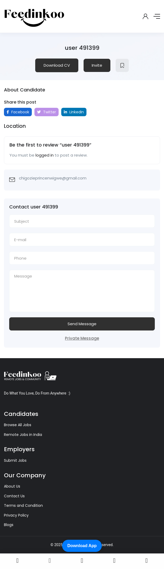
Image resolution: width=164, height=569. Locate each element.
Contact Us (14, 496)
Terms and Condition (23, 505)
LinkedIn (74, 112)
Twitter (46, 112)
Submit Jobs (15, 460)
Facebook (18, 112)
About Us (12, 486)
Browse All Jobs (17, 424)
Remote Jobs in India (23, 434)
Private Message (82, 338)
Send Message (82, 324)
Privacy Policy (16, 515)
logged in (44, 155)
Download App (81, 545)
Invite (97, 65)
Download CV (57, 65)
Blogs (8, 524)
